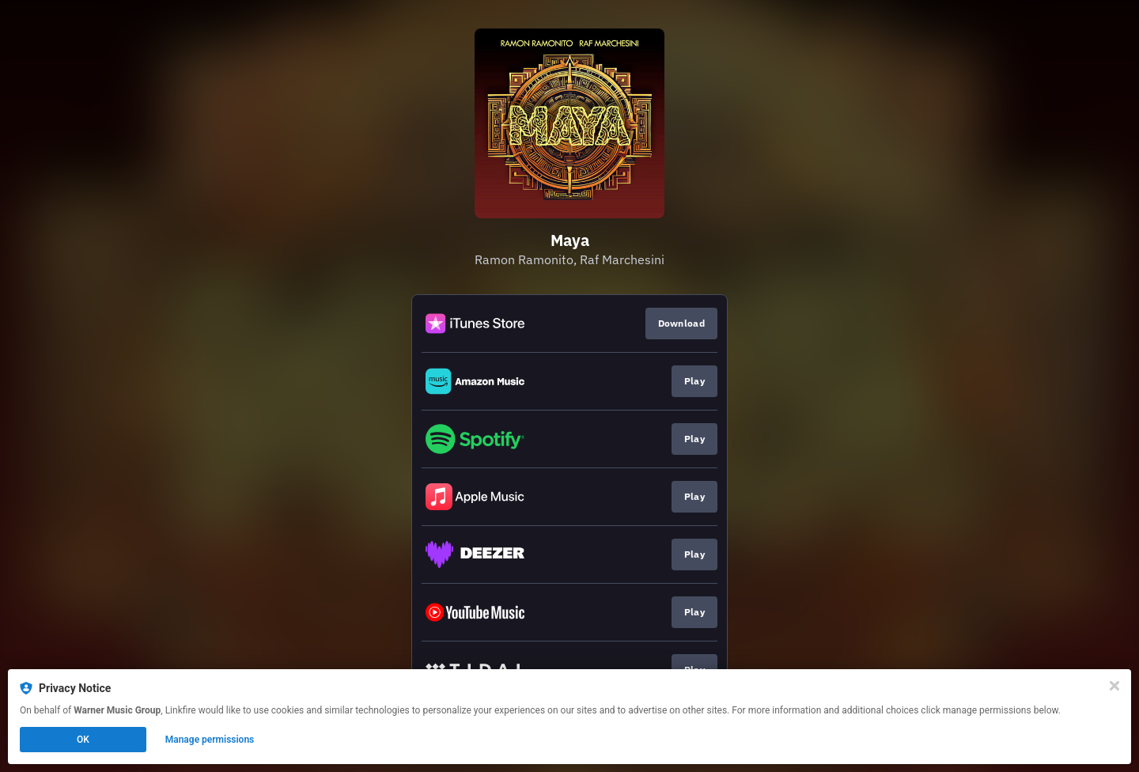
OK (83, 739)
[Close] (1114, 685)
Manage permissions (210, 739)
